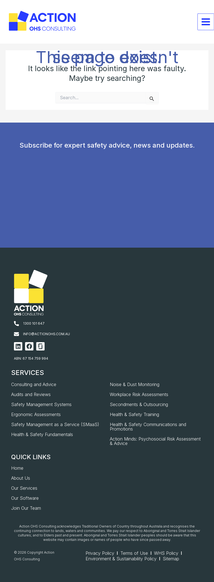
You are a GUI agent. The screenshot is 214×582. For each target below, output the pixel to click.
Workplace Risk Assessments (139, 394)
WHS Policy (166, 553)
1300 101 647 (34, 323)
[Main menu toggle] (206, 22)
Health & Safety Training (134, 414)
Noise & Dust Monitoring (134, 384)
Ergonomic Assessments (36, 414)
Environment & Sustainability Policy (121, 558)
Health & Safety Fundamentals (42, 434)
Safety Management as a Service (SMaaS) (55, 424)
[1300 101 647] (16, 323)
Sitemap (171, 558)
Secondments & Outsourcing (139, 404)
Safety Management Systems (41, 404)
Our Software (25, 498)
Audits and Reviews (31, 394)
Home (17, 468)
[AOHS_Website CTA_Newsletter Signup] (106, 207)
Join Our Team (26, 508)
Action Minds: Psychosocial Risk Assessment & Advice (155, 441)
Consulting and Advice (33, 384)
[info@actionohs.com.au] (16, 334)
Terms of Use (134, 553)
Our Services (24, 488)
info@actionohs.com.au (46, 334)
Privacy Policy (100, 553)
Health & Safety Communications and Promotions (148, 427)
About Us (20, 478)
